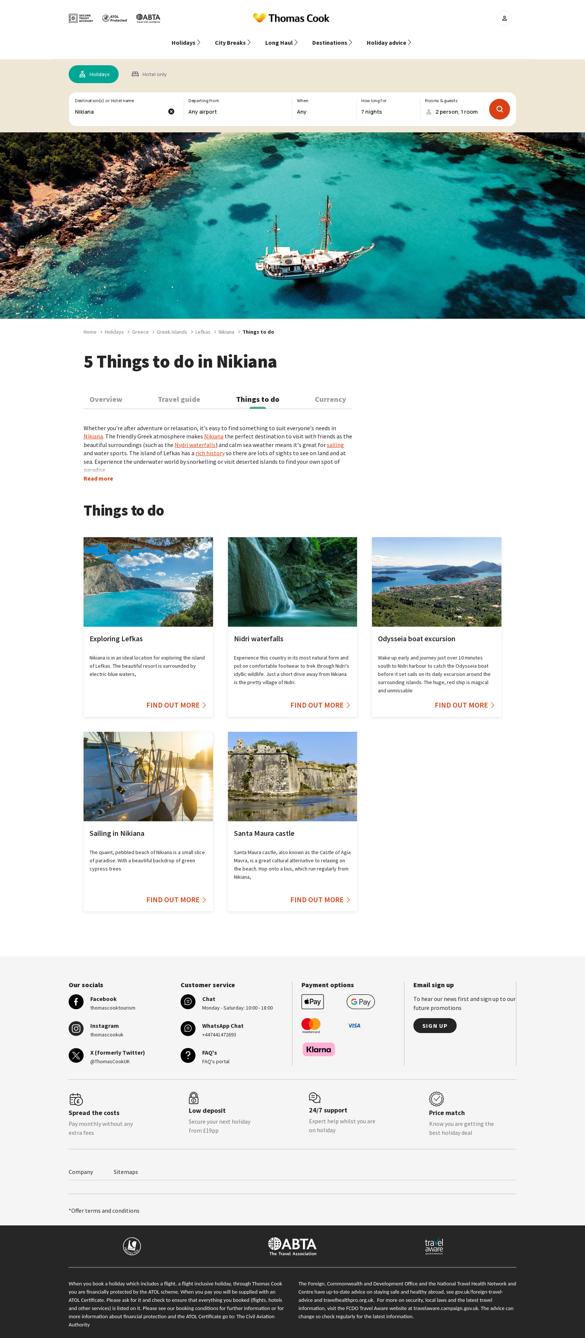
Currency (330, 390)
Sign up (435, 1016)
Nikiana (93, 427)
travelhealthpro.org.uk (348, 1291)
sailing (335, 436)
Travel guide (179, 390)
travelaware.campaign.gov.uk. (447, 1299)
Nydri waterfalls (195, 436)
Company (81, 1163)
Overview (106, 390)
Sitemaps (126, 1163)
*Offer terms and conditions (104, 1201)
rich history (210, 444)
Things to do (257, 390)
